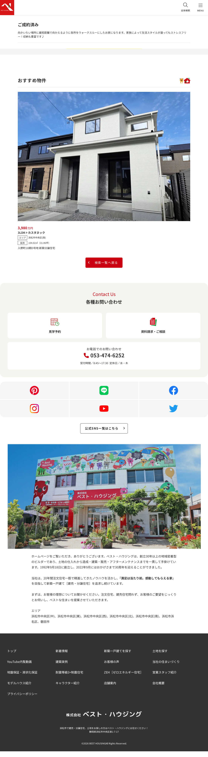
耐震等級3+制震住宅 (69, 672)
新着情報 (62, 651)
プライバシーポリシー (22, 694)
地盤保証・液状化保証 (22, 672)
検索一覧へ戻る (103, 262)
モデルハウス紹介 (19, 683)
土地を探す (160, 651)
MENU (200, 7)
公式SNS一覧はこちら (105, 428)
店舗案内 (110, 683)
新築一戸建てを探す (117, 651)
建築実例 (62, 661)
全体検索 (185, 7)
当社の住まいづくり (166, 661)
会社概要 (158, 683)
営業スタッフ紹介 (164, 672)
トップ (11, 651)
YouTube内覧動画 (19, 661)
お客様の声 (111, 661)
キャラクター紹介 (68, 683)
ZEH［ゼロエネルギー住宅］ (123, 672)
